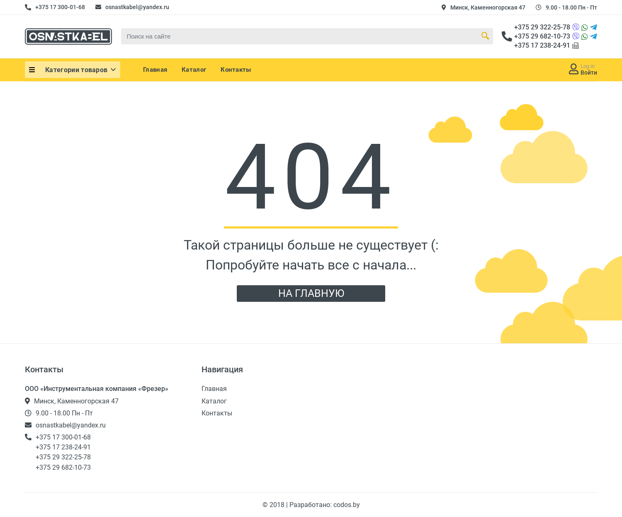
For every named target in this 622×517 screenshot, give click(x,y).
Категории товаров (81, 69)
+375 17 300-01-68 (60, 7)
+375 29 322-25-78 (542, 27)
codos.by (346, 505)
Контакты (236, 69)
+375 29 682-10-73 (542, 36)
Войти (589, 72)
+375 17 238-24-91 (542, 45)
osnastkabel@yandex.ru (137, 7)
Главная (155, 69)
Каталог (194, 69)
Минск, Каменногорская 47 (487, 7)
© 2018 (274, 505)
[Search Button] (485, 36)
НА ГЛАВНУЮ (311, 293)
